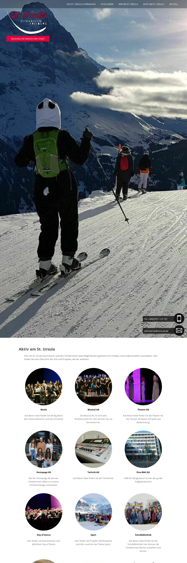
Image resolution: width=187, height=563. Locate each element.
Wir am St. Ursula (128, 4)
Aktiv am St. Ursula (153, 4)
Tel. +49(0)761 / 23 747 (155, 318)
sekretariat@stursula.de (156, 330)
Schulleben (107, 4)
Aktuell (173, 4)
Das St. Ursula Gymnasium (81, 4)
